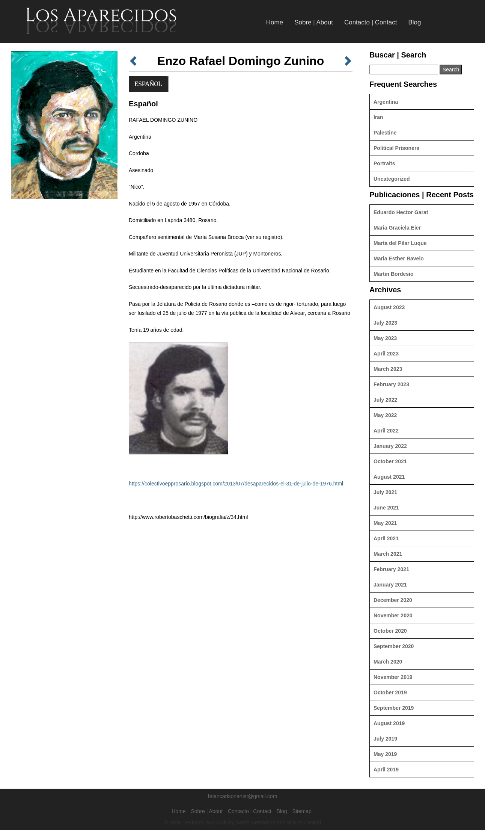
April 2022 (386, 431)
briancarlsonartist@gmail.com (242, 796)
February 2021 (391, 569)
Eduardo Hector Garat (401, 212)
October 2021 (390, 461)
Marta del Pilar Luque (400, 243)
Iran (378, 117)
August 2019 (389, 723)
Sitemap (301, 811)
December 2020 (393, 600)
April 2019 (386, 770)
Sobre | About (313, 22)
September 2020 (394, 646)
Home (274, 22)
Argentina (386, 102)
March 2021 (388, 554)
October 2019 (390, 692)
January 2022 (390, 446)
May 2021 (385, 523)
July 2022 (385, 400)
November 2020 (393, 615)
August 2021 (389, 477)
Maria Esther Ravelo (399, 259)
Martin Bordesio (394, 274)
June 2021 (386, 508)
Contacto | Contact (370, 22)
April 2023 (386, 354)
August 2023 (389, 307)
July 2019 (385, 739)
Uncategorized (392, 179)
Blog (414, 22)
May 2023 (385, 338)
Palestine (385, 133)
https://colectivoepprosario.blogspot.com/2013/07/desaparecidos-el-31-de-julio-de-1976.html (236, 484)
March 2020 (388, 662)
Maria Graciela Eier (397, 228)
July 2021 (385, 492)
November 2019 (393, 677)
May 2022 (385, 415)
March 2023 (388, 369)
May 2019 (385, 754)
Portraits (384, 163)
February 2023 (391, 384)
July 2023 (385, 323)
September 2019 (394, 708)
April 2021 (386, 538)
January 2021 (390, 585)
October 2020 (390, 631)
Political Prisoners (396, 148)
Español (148, 84)
